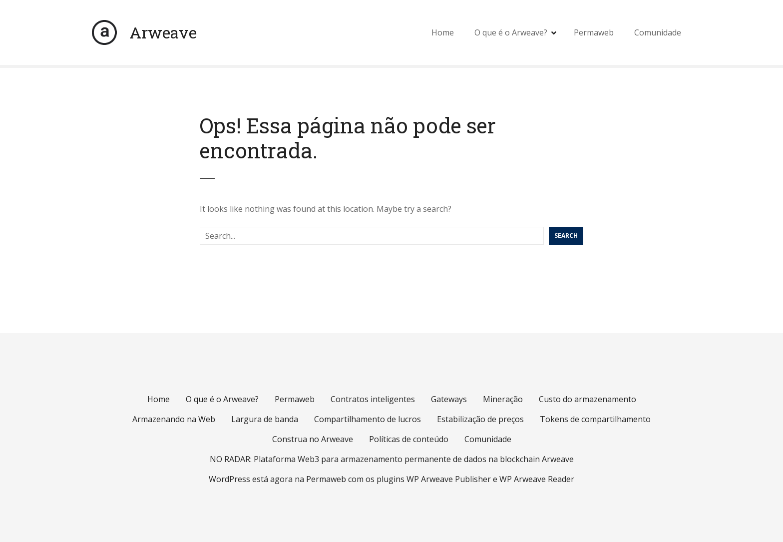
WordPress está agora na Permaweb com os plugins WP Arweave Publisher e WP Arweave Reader (391, 479)
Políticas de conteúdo (408, 439)
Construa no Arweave (312, 439)
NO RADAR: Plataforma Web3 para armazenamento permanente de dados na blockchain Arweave (392, 459)
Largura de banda (264, 419)
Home (442, 32)
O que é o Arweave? (510, 32)
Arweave (163, 32)
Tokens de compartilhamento (595, 419)
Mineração (503, 399)
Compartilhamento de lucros (367, 419)
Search (566, 235)
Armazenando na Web (173, 419)
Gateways (449, 399)
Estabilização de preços (480, 419)
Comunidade (657, 32)
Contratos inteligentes (373, 399)
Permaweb (594, 32)
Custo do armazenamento (587, 399)
